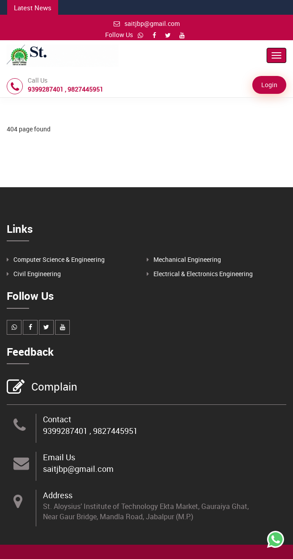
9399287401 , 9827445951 (90, 430)
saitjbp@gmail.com (147, 23)
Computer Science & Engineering (59, 259)
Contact (57, 419)
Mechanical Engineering (187, 259)
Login (269, 84)
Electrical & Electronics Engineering (203, 273)
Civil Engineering (37, 273)
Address (57, 495)
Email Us (59, 457)
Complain (53, 387)
